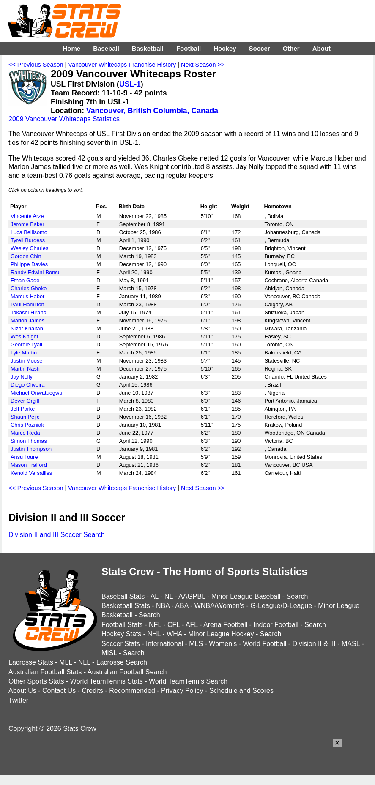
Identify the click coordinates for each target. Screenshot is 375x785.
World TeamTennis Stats (106, 681)
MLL (65, 662)
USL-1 (130, 84)
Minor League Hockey (221, 634)
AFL (192, 624)
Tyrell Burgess (28, 240)
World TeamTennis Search (188, 681)
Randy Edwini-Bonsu (36, 272)
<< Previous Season (35, 64)
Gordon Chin (26, 256)
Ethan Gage (25, 280)
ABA (181, 605)
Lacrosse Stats (30, 662)
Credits (92, 690)
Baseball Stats (123, 596)
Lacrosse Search (121, 662)
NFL (155, 624)
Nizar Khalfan (27, 328)
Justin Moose (26, 360)
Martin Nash (25, 368)
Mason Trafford (29, 465)
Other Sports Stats (36, 681)
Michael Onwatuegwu (36, 393)
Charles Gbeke (29, 288)
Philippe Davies (29, 264)
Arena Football (225, 624)
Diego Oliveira (27, 385)
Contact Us (59, 690)
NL (168, 596)
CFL (173, 624)
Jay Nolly (22, 376)
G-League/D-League (281, 605)
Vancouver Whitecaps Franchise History (122, 64)
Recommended (132, 690)
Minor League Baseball (246, 596)
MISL (109, 653)
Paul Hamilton (27, 304)
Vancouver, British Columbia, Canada (152, 110)
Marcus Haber (27, 296)
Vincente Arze (27, 216)
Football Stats (122, 624)
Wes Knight (24, 336)
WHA (174, 634)
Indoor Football (275, 624)
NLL (84, 662)
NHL (153, 634)
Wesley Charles (29, 248)
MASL (351, 643)
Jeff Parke (23, 409)
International (164, 643)
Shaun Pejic (25, 417)
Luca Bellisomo (29, 232)
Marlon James (27, 320)
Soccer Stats (120, 643)
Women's (223, 643)
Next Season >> (202, 64)
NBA (163, 605)
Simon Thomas (29, 441)
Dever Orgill (25, 401)
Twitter (18, 700)
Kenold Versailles (31, 473)
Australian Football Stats (45, 672)
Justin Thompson (31, 449)
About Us (22, 690)
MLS (196, 643)
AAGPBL (191, 596)
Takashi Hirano (29, 312)
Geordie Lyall (26, 344)
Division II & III (314, 643)
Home (71, 48)
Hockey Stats (121, 634)
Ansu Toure (24, 457)
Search (297, 596)
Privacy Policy (182, 690)
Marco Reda (25, 433)
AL (155, 596)
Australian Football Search (127, 672)
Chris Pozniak (27, 425)
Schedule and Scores (241, 690)
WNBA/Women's (219, 605)
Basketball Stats (125, 605)
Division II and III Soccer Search (56, 534)
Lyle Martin (24, 352)
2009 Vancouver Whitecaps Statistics (64, 119)
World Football (264, 643)
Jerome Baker (27, 224)
